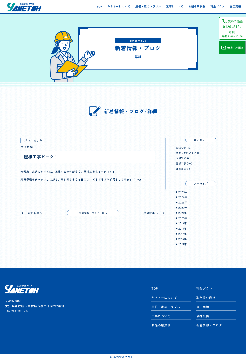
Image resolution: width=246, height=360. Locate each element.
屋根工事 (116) (185, 163)
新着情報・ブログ (209, 325)
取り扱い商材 (206, 297)
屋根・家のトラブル (148, 6)
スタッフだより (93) (189, 153)
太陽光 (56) (183, 158)
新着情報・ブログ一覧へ (93, 213)
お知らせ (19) (184, 147)
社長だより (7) (185, 168)
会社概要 (202, 316)
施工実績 (235, 6)
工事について (174, 6)
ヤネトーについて (118, 6)
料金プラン (217, 6)
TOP (99, 6)
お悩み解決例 (197, 6)
